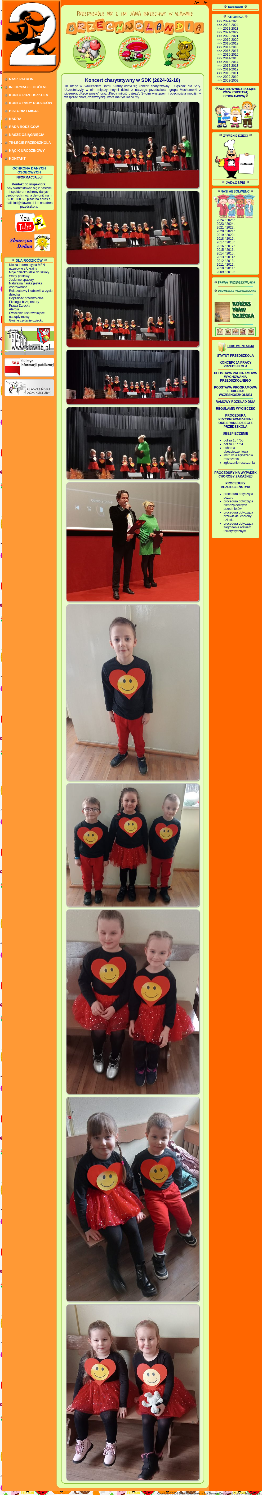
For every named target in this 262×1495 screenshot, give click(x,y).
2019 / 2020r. (226, 235)
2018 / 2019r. (226, 238)
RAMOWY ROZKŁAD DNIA (235, 402)
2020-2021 (230, 36)
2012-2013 (230, 66)
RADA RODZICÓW (24, 127)
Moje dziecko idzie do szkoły (29, 272)
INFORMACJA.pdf (29, 177)
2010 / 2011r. (226, 268)
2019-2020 (230, 40)
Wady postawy (19, 276)
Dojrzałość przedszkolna (26, 298)
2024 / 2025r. (226, 220)
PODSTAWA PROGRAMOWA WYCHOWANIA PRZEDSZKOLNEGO (235, 376)
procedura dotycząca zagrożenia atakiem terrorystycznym (238, 527)
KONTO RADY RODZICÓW (30, 103)
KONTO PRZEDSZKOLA (28, 95)
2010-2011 (230, 73)
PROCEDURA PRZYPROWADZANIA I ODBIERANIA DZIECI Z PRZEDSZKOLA (236, 421)
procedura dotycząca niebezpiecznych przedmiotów (238, 505)
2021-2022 (230, 32)
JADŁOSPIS (235, 183)
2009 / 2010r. (226, 272)
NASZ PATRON (21, 79)
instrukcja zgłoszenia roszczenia (238, 457)
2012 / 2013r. (226, 261)
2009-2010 (230, 77)
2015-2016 (230, 54)
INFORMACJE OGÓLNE (28, 87)
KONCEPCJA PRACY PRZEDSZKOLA (235, 364)
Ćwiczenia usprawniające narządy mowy (27, 315)
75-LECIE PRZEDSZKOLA (30, 143)
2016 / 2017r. (226, 246)
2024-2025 (230, 21)
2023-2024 (230, 25)
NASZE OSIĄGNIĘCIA (27, 135)
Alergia (14, 309)
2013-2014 (230, 62)
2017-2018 (230, 47)
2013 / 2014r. (226, 257)
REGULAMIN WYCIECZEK (235, 408)
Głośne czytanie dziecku (26, 320)
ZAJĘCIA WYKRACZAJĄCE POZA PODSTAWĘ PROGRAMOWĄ (235, 92)
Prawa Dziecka (19, 305)
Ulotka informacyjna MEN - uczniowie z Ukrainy (28, 266)
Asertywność (18, 287)
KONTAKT (17, 158)
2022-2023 (230, 28)
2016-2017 (230, 51)
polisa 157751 (233, 444)
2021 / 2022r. (226, 227)
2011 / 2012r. (226, 264)
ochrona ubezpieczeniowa (236, 449)
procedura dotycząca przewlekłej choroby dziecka (238, 516)
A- (205, 2)
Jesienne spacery (21, 280)
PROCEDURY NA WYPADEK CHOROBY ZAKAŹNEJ (235, 474)
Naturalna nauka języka (25, 283)
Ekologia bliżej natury (24, 302)
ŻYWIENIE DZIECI (235, 135)
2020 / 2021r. (226, 231)
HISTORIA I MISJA (24, 111)
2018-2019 (230, 43)
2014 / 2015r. (226, 253)
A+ (196, 2)
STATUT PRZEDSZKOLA (235, 356)
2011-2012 (230, 69)
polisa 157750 (233, 440)
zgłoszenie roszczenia (239, 463)
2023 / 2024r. (226, 224)
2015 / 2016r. (226, 250)
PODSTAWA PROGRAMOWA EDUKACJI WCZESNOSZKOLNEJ (235, 391)
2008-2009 (230, 80)
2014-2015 (230, 58)
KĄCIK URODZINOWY (27, 151)
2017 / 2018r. (226, 242)
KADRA (15, 119)
